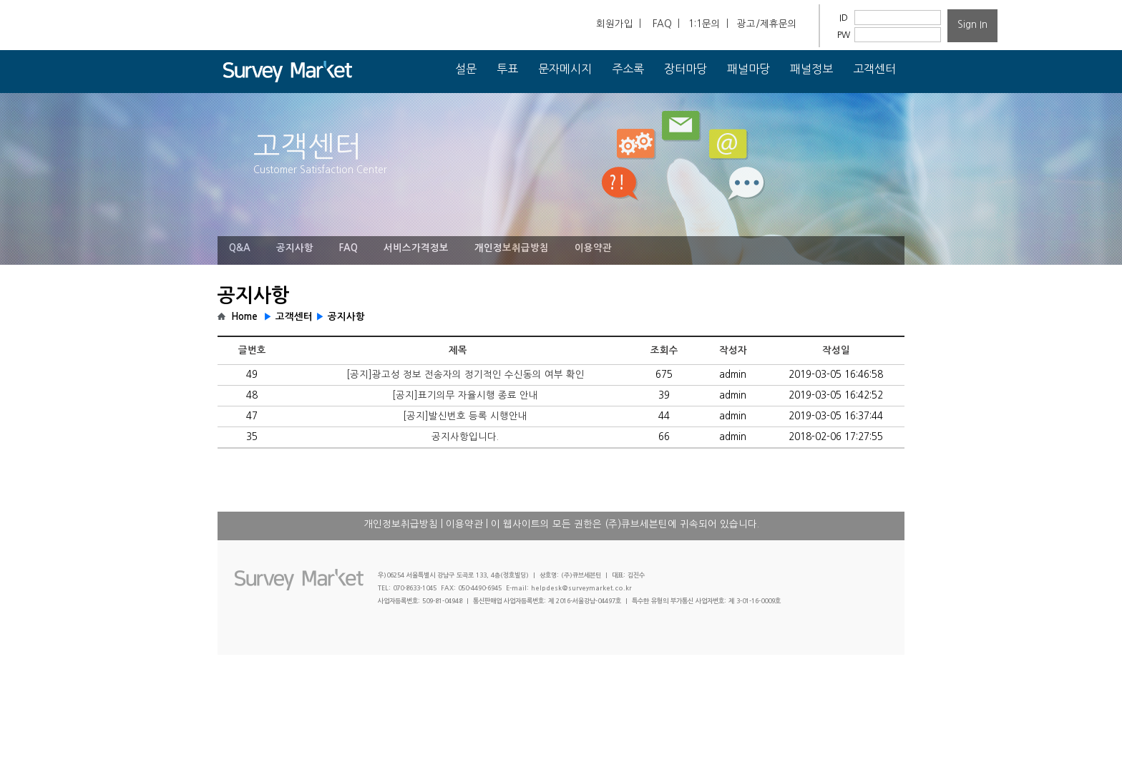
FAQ (662, 24)
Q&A (239, 248)
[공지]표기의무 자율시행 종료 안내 (465, 395)
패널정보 (811, 68)
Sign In (972, 24)
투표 (507, 68)
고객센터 (874, 68)
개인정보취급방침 (511, 248)
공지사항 (294, 248)
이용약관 (593, 248)
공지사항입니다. (465, 437)
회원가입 (614, 24)
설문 (466, 68)
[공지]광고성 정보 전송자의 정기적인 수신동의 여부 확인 (465, 374)
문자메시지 (565, 68)
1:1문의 (704, 24)
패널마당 (748, 68)
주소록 (628, 68)
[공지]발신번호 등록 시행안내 (465, 416)
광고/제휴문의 (767, 24)
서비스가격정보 (416, 248)
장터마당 (685, 68)
